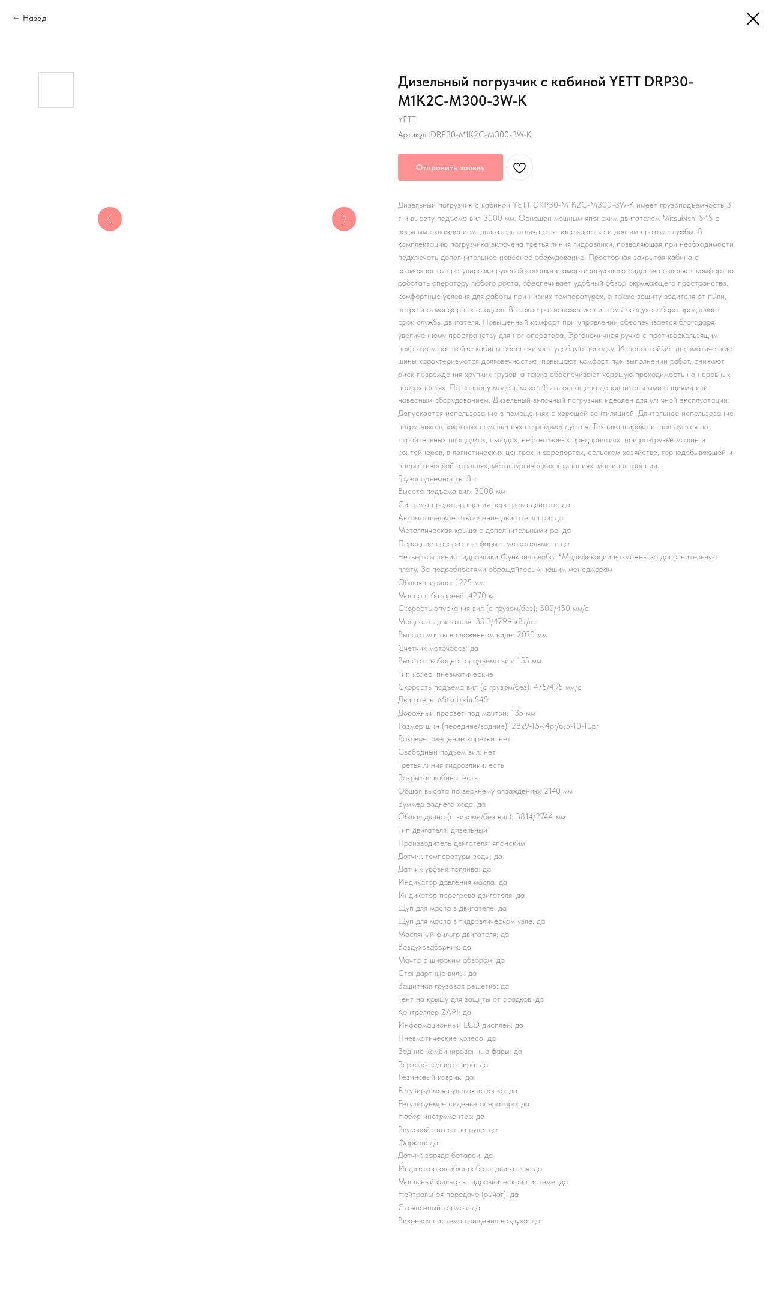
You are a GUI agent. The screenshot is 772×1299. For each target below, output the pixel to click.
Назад (34, 18)
